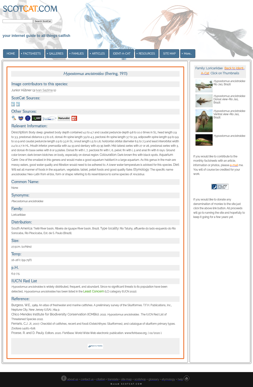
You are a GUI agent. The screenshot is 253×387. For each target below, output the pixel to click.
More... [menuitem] (188, 53)
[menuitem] (10, 53)
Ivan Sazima (44, 90)
